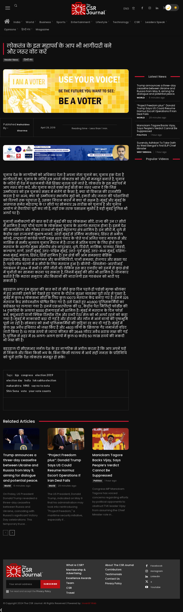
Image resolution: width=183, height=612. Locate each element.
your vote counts (40, 391)
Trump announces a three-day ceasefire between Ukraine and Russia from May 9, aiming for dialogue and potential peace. (20, 468)
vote (24, 391)
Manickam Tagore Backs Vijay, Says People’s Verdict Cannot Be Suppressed (107, 465)
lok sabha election (44, 380)
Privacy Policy (43, 591)
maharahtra (13, 385)
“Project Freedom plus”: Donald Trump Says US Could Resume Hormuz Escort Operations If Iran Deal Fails (64, 468)
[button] (15, 5)
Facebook (156, 565)
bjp (17, 375)
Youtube (156, 587)
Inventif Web (89, 603)
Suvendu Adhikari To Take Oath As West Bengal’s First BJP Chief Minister (156, 145)
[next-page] (12, 532)
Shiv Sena (12, 391)
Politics (98, 480)
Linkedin (155, 576)
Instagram (157, 571)
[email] (23, 584)
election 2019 (44, 375)
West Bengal (144, 152)
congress (27, 375)
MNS (26, 385)
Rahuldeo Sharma (23, 127)
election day (14, 380)
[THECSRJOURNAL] (89, 8)
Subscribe (50, 584)
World (7, 485)
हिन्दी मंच (28, 60)
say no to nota (40, 385)
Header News (11, 60)
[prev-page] (5, 532)
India (27, 380)
